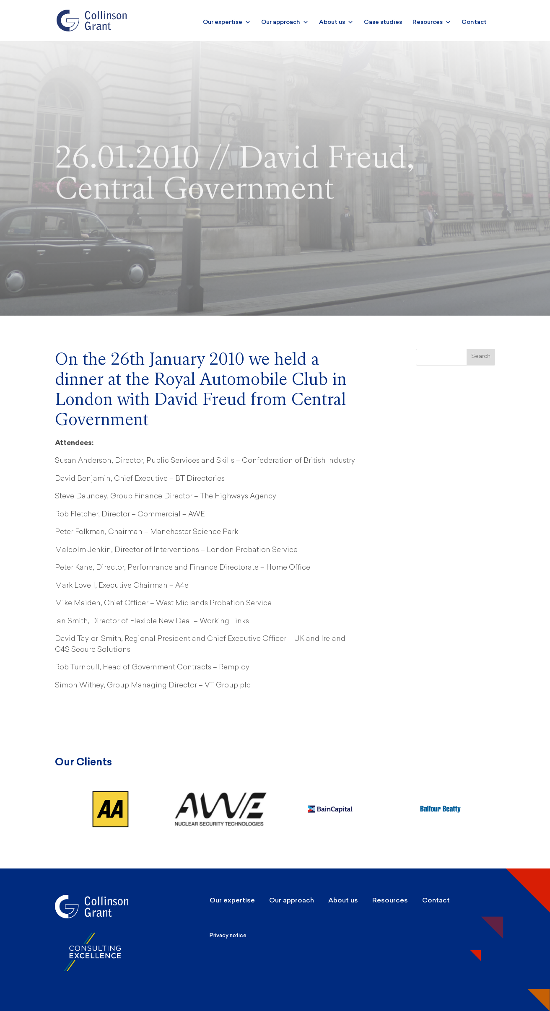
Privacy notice (228, 935)
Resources (431, 22)
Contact (474, 22)
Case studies (383, 22)
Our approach (285, 22)
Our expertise (227, 22)
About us (336, 22)
